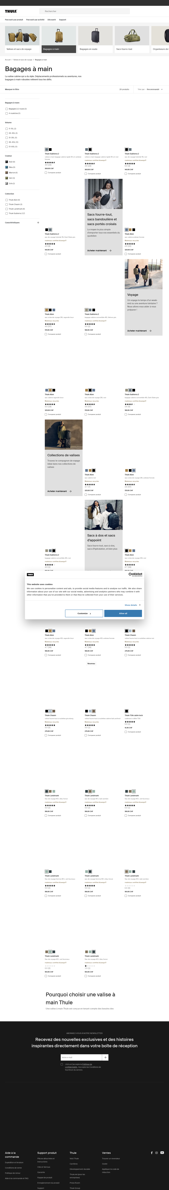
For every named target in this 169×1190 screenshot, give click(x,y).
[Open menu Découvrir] (53, 20)
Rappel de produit (44, 1177)
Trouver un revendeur (111, 1158)
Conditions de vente (13, 1168)
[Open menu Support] (64, 20)
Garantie (41, 1172)
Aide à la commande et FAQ (16, 1178)
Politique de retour (12, 1173)
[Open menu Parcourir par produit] (15, 20)
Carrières (74, 1164)
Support (40, 1188)
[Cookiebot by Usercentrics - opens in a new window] (130, 575)
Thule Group (75, 1188)
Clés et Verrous (43, 1167)
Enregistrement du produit (48, 1183)
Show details (131, 605)
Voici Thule (74, 1158)
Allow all (123, 613)
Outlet (104, 1164)
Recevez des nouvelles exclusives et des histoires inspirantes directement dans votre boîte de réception (85, 1043)
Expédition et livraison (14, 1162)
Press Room (75, 1183)
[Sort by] (155, 89)
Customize (84, 613)
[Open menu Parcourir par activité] (37, 20)
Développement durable (80, 1169)
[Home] (22, 11)
